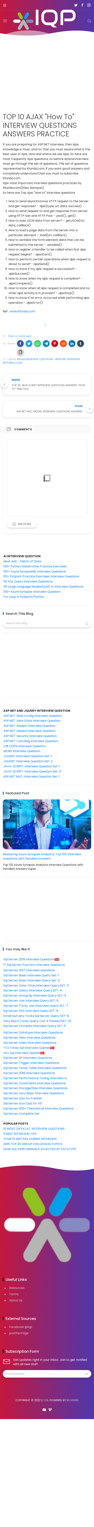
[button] (20, 343)
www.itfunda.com (22, 311)
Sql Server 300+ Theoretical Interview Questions (38, 1108)
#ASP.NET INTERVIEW (67, 359)
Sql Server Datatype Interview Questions (33, 1032)
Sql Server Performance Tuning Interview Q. (35, 1078)
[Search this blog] (47, 623)
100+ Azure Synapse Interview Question (32, 591)
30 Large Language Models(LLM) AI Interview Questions (43, 586)
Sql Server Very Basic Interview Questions (33, 1093)
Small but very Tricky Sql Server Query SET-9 (36, 1016)
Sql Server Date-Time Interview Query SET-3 (36, 985)
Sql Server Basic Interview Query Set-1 (31, 975)
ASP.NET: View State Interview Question (31, 721)
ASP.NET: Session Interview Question (29, 726)
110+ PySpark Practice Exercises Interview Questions (41, 576)
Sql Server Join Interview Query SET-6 (30, 1000)
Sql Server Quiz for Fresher (22, 1098)
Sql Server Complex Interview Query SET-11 (34, 1026)
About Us (15, 1300)
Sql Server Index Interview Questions (29, 1043)
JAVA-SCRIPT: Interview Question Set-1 (31, 766)
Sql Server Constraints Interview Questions (34, 1083)
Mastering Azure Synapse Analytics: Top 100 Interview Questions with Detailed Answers (42, 856)
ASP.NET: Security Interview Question (30, 736)
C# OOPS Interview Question (24, 746)
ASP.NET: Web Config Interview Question (32, 716)
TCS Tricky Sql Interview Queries (29, 1048)
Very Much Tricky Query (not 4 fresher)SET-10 (37, 1021)
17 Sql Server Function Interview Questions (34, 965)
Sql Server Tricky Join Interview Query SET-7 (35, 1006)
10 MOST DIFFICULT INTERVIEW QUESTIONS (34, 1129)
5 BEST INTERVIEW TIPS (19, 1134)
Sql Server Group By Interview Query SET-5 (34, 995)
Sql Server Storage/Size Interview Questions (35, 1088)
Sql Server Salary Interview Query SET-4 (32, 990)
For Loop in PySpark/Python (23, 597)
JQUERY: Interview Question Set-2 (28, 761)
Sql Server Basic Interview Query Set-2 (31, 980)
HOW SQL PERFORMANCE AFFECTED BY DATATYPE (39, 1149)
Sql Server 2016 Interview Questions (29, 1073)
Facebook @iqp (20, 1327)
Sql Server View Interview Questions (29, 1037)
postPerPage (18, 1333)
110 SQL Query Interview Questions (28, 581)
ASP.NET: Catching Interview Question (30, 741)
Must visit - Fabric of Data (22, 561)
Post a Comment (19, 336)
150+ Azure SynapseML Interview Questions (34, 571)
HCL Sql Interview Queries (24, 1053)
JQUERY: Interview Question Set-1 (27, 756)
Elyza (44, 1400)
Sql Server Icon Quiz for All (22, 1103)
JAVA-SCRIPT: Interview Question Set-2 (32, 771)
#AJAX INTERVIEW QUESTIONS (35, 359)
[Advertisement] (47, 71)
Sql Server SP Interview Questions (27, 1058)
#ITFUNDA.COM (12, 363)
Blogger (72, 1400)
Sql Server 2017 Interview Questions (29, 970)
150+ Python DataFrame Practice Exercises (35, 566)
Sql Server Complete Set (21, 1113)
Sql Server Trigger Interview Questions (31, 1063)
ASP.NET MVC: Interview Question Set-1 (31, 776)
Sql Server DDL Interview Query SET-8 (30, 1011)
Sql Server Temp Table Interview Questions (35, 1068)
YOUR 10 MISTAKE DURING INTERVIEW (30, 1139)
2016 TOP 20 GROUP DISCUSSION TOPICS (32, 1144)
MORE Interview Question (21, 751)
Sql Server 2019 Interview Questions (31, 959)
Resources (16, 1288)
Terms (14, 1294)
